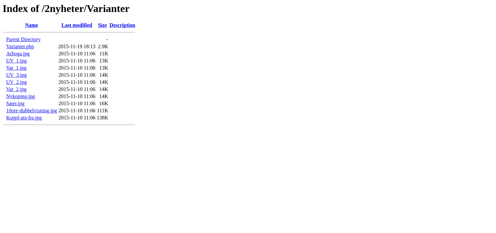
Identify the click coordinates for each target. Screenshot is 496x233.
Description (122, 25)
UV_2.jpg (16, 82)
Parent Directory (23, 39)
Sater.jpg (15, 103)
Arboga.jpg (17, 53)
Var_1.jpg (16, 68)
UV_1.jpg (16, 60)
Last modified (77, 25)
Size (102, 25)
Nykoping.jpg (20, 96)
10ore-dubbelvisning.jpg (31, 110)
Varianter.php (20, 46)
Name (31, 25)
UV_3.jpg (16, 75)
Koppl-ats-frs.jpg (24, 117)
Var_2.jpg (16, 89)
